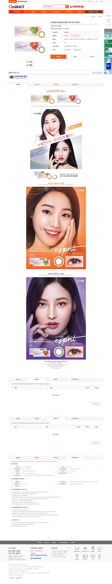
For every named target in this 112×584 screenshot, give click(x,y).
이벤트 (80, 11)
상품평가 (37, 380)
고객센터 (101, 1)
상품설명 (18, 84)
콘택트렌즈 (93, 16)
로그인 (78, 1)
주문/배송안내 (75, 84)
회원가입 (84, 1)
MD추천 (44, 11)
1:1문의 (96, 1)
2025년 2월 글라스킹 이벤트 (59, 553)
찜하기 (75, 56)
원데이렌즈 (100, 16)
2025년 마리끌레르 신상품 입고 (60, 551)
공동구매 (68, 11)
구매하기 (58, 56)
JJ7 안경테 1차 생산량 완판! (59, 556)
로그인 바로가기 (75, 35)
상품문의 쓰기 (95, 443)
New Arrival (56, 11)
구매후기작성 (96, 403)
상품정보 (18, 379)
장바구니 (90, 1)
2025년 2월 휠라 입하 (58, 555)
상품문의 (56, 85)
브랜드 (33, 11)
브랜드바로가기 (77, 49)
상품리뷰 (37, 85)
